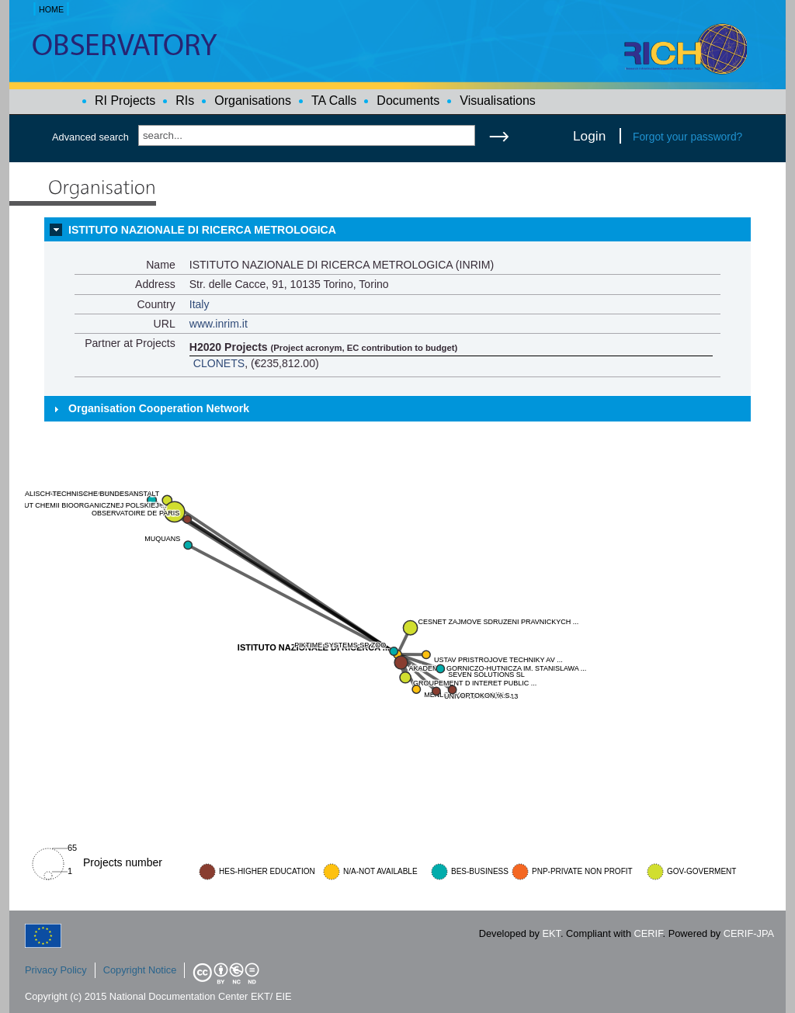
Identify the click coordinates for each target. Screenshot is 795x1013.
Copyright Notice (140, 970)
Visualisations (498, 100)
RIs (184, 100)
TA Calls (333, 100)
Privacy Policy (56, 970)
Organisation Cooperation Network (158, 408)
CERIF (648, 933)
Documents (408, 100)
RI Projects (125, 100)
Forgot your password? (687, 136)
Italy (199, 304)
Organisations (252, 100)
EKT (552, 933)
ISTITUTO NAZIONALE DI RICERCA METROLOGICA (202, 230)
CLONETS (219, 363)
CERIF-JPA (749, 933)
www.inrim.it (218, 323)
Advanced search (90, 137)
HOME (51, 9)
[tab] (397, 229)
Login (589, 136)
